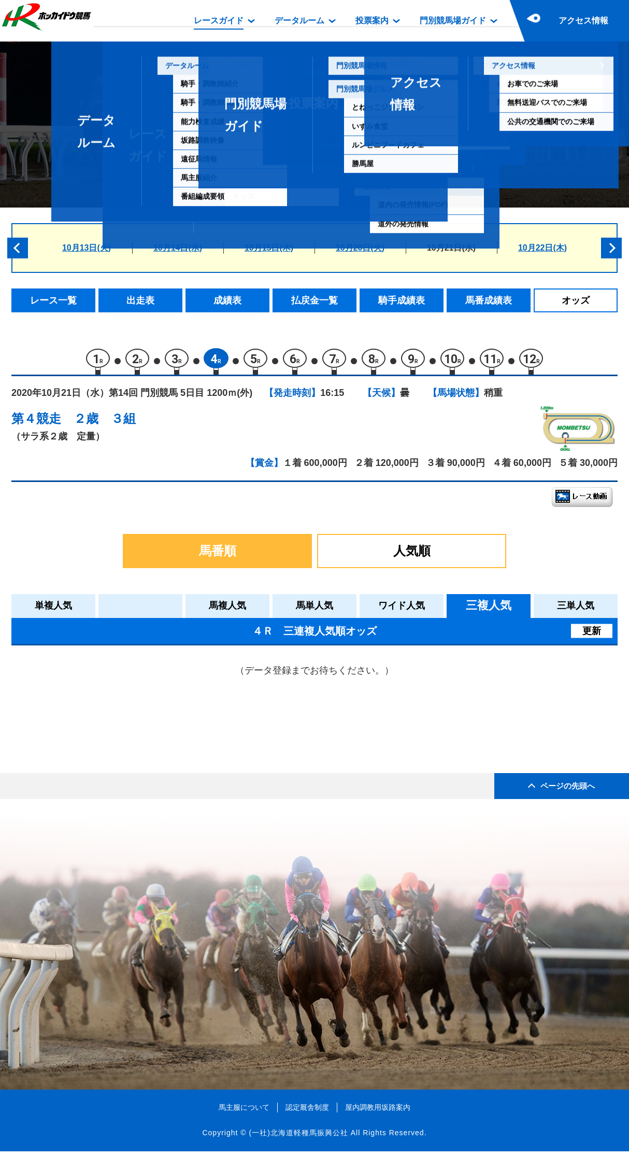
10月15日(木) (269, 247)
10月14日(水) (177, 247)
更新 (591, 635)
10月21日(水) (451, 247)
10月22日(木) (542, 247)
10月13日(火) (86, 247)
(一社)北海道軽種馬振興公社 (298, 1137)
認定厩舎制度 (307, 1111)
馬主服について (244, 1111)
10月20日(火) (360, 247)
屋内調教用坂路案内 (377, 1111)
